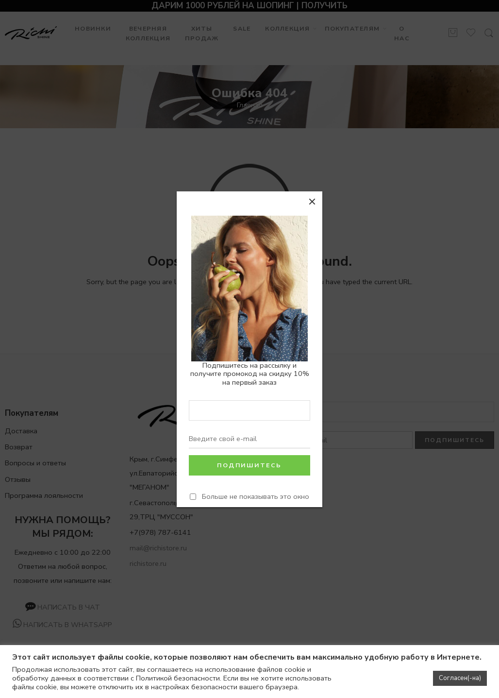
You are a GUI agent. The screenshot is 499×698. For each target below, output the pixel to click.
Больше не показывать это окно (255, 496)
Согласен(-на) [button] (460, 678)
